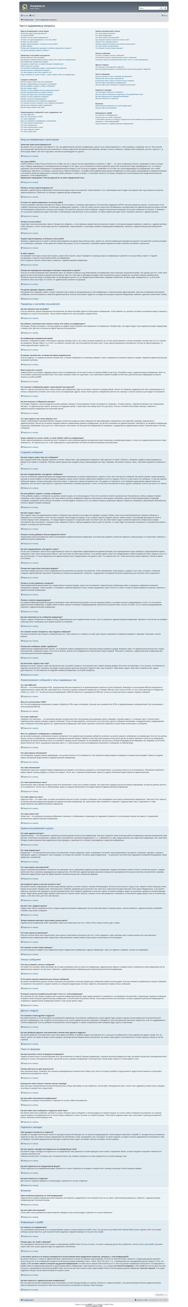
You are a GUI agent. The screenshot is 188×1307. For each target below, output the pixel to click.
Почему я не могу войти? (29, 42)
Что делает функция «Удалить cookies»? (35, 50)
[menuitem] (32, 15)
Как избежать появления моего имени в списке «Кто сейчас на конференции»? (48, 60)
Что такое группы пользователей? (107, 37)
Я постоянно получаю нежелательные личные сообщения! (116, 57)
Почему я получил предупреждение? (34, 99)
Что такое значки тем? (28, 131)
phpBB (37, 377)
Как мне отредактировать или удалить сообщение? (39, 84)
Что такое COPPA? (27, 35)
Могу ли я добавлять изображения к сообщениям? (38, 121)
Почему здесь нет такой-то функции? (108, 117)
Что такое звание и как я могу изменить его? (36, 72)
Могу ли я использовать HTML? (32, 116)
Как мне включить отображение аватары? (35, 70)
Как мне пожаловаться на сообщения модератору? (38, 101)
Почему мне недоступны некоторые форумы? (37, 94)
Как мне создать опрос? (29, 88)
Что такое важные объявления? (32, 123)
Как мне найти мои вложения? (106, 108)
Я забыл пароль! (26, 46)
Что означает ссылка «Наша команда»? (109, 48)
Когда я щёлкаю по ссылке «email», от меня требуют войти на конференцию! (48, 74)
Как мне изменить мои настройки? (33, 57)
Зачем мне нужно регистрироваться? (34, 33)
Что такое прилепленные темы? (32, 127)
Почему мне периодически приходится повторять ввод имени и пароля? (46, 48)
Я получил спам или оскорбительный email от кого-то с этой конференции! (121, 60)
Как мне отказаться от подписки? (107, 98)
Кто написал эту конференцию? (106, 115)
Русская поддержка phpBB (94, 1306)
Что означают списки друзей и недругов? (109, 67)
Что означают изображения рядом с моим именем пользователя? (44, 68)
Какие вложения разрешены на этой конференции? (113, 106)
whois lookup (25, 1261)
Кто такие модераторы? (103, 35)
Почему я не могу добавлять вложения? (35, 96)
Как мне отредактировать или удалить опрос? (37, 92)
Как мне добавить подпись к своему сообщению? (38, 86)
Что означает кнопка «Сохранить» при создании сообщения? (42, 103)
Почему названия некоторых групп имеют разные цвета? (115, 44)
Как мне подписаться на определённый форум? (112, 96)
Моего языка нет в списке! (30, 66)
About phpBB (98, 1232)
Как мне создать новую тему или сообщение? (37, 82)
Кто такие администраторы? (105, 33)
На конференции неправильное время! (34, 62)
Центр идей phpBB (146, 1244)
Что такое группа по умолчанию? (107, 46)
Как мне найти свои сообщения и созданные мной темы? (115, 85)
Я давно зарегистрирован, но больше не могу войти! (39, 44)
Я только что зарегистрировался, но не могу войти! (39, 40)
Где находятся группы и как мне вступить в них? (112, 40)
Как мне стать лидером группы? (106, 42)
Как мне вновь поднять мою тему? (33, 107)
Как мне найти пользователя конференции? (110, 83)
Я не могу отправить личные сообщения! (109, 55)
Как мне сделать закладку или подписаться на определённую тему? (119, 94)
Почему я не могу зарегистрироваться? (34, 37)
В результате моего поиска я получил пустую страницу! (114, 80)
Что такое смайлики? (28, 119)
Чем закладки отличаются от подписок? (109, 92)
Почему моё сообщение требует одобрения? (36, 105)
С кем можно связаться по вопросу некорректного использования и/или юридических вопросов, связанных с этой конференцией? (129, 120)
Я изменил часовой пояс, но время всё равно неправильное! (42, 64)
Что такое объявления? (29, 125)
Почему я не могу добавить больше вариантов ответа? (40, 90)
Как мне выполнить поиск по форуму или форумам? (113, 76)
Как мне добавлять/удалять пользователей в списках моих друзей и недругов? (123, 69)
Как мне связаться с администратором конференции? (114, 123)
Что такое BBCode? (27, 114)
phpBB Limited (91, 1230)
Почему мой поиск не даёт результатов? (109, 78)
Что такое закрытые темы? (30, 129)
